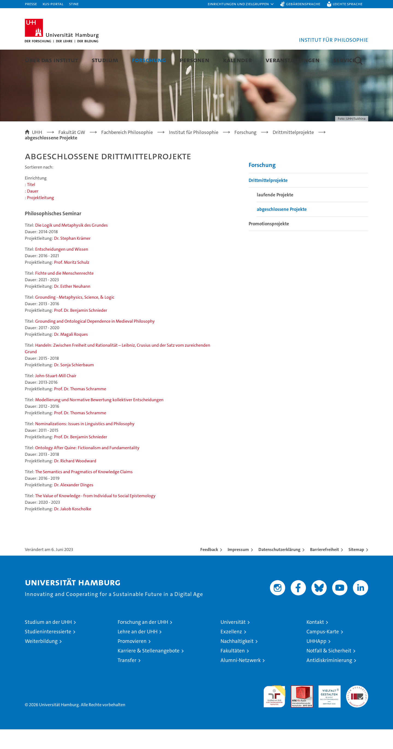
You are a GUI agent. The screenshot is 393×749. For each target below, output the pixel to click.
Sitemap (356, 569)
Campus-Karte (322, 651)
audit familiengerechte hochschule (274, 713)
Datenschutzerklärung (279, 569)
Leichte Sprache (347, 4)
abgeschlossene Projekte (282, 229)
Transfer (127, 679)
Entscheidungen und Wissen (61, 269)
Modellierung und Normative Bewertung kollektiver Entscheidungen (99, 419)
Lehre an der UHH (137, 651)
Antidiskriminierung (329, 679)
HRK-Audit (328, 708)
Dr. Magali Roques (71, 354)
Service (344, 59)
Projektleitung (40, 217)
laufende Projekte (275, 214)
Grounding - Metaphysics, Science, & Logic (74, 317)
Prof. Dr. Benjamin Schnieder (80, 330)
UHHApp (316, 660)
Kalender (237, 59)
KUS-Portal (53, 4)
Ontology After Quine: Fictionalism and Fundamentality (87, 467)
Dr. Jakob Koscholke (72, 528)
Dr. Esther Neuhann (72, 306)
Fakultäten (233, 670)
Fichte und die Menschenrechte (64, 293)
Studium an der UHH (48, 641)
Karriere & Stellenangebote (149, 670)
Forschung (149, 59)
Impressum (238, 569)
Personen (194, 59)
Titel (31, 204)
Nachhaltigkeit (237, 660)
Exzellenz (231, 651)
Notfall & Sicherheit (328, 670)
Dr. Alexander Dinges (73, 504)
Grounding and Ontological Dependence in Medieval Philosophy (95, 341)
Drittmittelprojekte (268, 200)
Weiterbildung (41, 660)
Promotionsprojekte (269, 243)
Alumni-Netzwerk (241, 679)
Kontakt (315, 641)
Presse (31, 4)
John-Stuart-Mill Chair (55, 395)
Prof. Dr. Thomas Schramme (80, 408)
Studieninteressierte (48, 651)
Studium (105, 59)
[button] (241, 4)
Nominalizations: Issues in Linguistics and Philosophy (85, 443)
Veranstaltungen (293, 59)
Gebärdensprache (303, 4)
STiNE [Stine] (74, 4)
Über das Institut (51, 59)
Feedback (209, 569)
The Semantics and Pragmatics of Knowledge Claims (84, 491)
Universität (233, 641)
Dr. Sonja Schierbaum (74, 384)
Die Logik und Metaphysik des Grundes (71, 245)
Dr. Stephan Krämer (72, 258)
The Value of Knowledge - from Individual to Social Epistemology (95, 515)
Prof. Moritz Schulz (71, 282)
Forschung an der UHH (143, 641)
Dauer (32, 211)
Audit (296, 708)
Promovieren (132, 660)
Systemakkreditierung (357, 708)
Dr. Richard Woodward (75, 480)
